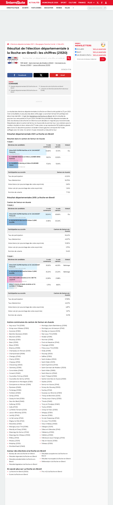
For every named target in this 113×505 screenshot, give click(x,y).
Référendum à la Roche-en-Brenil (53, 461)
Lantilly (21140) (14, 415)
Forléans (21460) (15, 393)
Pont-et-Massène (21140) (50, 342)
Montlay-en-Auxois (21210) (51, 331)
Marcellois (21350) (15, 424)
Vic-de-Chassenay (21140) (50, 418)
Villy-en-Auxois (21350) (49, 441)
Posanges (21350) (48, 345)
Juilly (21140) (13, 407)
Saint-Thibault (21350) (49, 376)
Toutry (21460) (46, 407)
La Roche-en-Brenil (46, 89)
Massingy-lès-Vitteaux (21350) (19, 435)
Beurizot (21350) (14, 337)
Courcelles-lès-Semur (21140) (19, 379)
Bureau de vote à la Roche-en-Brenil (22, 454)
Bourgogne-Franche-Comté (45, 44)
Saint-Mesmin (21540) (49, 373)
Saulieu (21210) (47, 382)
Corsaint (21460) (14, 373)
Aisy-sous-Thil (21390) (16, 325)
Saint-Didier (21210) (48, 362)
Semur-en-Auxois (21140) (50, 384)
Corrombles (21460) (16, 370)
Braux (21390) (14, 345)
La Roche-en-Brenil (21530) (18, 471)
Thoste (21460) (47, 401)
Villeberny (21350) (48, 432)
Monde (59, 8)
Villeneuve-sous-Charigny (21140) (53, 438)
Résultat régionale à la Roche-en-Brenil (23, 456)
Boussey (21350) (14, 340)
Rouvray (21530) (47, 354)
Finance (82, 3)
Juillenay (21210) (14, 404)
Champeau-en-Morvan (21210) (19, 351)
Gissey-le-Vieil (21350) (16, 398)
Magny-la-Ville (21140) (16, 421)
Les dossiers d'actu (83, 55)
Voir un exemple (99, 49)
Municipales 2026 (50, 3)
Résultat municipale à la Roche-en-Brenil (56, 459)
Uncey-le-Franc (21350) (50, 410)
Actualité (79, 49)
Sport (64, 3)
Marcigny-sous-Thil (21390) (18, 427)
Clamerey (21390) (15, 368)
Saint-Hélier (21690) (48, 370)
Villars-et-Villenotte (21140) (51, 429)
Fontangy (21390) (15, 390)
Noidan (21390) (47, 337)
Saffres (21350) (47, 356)
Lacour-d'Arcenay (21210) (41, 65)
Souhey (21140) (47, 390)
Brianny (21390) (14, 348)
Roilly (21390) (46, 351)
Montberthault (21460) (17, 446)
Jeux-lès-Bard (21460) (16, 401)
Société (25, 8)
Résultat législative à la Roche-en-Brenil (23, 464)
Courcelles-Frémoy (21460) (18, 376)
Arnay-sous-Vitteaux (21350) (19, 328)
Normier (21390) (47, 340)
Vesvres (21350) (47, 415)
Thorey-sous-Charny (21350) (51, 398)
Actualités (34, 3)
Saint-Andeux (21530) (49, 359)
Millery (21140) (14, 438)
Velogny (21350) (47, 413)
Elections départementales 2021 (22, 44)
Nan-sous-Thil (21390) (49, 334)
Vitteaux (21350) (47, 443)
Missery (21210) (14, 441)
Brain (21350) (13, 342)
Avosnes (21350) (14, 331)
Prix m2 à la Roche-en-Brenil (52, 471)
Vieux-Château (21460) (49, 424)
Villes (67, 8)
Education (48, 8)
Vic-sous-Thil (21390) (49, 421)
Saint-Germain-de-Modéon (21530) (41, 63)
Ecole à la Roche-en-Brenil (18, 474)
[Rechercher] (97, 8)
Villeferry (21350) (47, 435)
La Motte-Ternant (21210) (18, 410)
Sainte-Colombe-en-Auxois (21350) (54, 379)
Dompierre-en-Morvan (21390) (20, 384)
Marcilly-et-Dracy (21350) (17, 429)
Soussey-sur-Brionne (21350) (52, 393)
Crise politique (13, 8)
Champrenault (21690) (17, 354)
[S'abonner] (90, 59)
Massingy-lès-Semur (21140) (19, 432)
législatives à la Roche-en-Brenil (41, 116)
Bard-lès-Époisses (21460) (18, 334)
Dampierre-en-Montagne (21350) (21, 382)
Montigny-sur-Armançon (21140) (53, 328)
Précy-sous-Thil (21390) (50, 348)
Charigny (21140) (14, 356)
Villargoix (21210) (47, 427)
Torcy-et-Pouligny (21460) (51, 404)
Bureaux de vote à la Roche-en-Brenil (52, 86)
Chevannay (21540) (15, 365)
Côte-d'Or (60, 44)
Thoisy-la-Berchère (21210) (51, 396)
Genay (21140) (14, 396)
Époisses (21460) (15, 387)
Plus (91, 3)
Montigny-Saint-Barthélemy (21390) (54, 325)
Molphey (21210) (14, 443)
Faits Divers (36, 8)
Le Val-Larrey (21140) (16, 418)
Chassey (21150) (14, 362)
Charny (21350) (14, 359)
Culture (72, 3)
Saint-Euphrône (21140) (50, 365)
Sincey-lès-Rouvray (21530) (51, 387)
